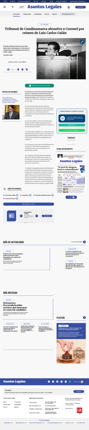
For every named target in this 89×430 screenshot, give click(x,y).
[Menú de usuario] (69, 7)
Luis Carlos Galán (10, 195)
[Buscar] (12, 7)
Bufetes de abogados (61, 1)
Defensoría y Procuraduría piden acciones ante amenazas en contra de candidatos (13, 256)
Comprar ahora (72, 125)
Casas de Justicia (10, 198)
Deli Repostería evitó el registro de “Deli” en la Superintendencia (70, 378)
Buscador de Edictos (68, 14)
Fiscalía (51, 1)
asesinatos (25, 195)
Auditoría (12, 1)
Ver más (71, 197)
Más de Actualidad (13, 242)
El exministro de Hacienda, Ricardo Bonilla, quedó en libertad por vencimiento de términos (75, 266)
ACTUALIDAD (16, 14)
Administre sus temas (28, 204)
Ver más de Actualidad (78, 242)
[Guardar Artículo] (11, 69)
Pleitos (61, 367)
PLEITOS (47, 14)
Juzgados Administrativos (43, 195)
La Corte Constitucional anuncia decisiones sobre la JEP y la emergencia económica (75, 254)
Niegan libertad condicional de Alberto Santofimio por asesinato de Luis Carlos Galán (10, 100)
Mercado (36, 1)
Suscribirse (80, 7)
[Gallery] (28, 215)
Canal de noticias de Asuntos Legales (39, 86)
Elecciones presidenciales (24, 1)
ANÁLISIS (54, 14)
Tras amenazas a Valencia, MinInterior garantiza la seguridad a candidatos (45, 378)
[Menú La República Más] (4, 7)
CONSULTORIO (27, 14)
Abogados (43, 1)
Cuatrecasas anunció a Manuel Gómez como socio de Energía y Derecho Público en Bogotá (28, 378)
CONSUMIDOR (37, 14)
